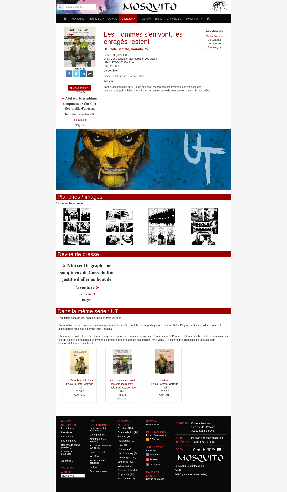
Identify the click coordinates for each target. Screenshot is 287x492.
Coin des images (98, 471)
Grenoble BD (174, 18)
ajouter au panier (79, 88)
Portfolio (94, 467)
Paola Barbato (119, 49)
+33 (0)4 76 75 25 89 (203, 441)
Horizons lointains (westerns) (99, 429)
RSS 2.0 (152, 439)
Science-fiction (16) (128, 432)
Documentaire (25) (128, 470)
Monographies (97, 434)
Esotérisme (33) (126, 478)
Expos (158, 18)
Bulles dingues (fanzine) (97, 461)
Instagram (153, 464)
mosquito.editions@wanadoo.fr (207, 438)
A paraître (145, 18)
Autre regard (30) (127, 457)
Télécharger (194, 18)
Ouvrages (128, 18)
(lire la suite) (80, 119)
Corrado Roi (140, 49)
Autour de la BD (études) (98, 440)
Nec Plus (94, 456)
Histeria (165, 380)
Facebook (153, 454)
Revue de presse (155, 479)
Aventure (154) (126, 428)
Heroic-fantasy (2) (127, 453)
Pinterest (152, 459)
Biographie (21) (126, 474)
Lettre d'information (156, 435)
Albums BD (96, 18)
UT (113, 55)
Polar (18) (123, 445)
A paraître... (67, 460)
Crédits (178, 470)
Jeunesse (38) (125, 461)
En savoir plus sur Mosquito (189, 466)
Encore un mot (97, 452)
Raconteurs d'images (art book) (101, 446)
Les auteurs (67, 428)
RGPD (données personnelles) (191, 474)
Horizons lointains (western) (70, 446)
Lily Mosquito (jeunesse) (68, 452)
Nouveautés (77, 18)
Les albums (67, 436)
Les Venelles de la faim (79, 380)
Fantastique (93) (126, 440)
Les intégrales (68, 440)
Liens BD (151, 450)
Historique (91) (125, 449)
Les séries (66, 432)
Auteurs (112, 18)
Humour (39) (124, 436)
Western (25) (125, 466)
